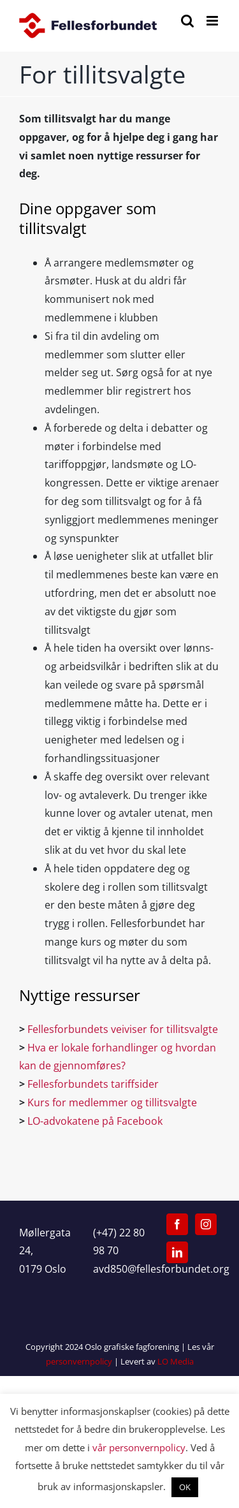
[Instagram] (206, 1224)
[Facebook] (177, 1224)
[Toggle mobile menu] (213, 20)
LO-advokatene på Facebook (96, 1121)
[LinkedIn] (177, 1252)
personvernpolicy (79, 1361)
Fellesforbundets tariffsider (94, 1084)
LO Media (175, 1361)
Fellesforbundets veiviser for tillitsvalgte (122, 1029)
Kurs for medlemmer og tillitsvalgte (113, 1102)
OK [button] (185, 1487)
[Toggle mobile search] (187, 20)
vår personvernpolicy (138, 1447)
